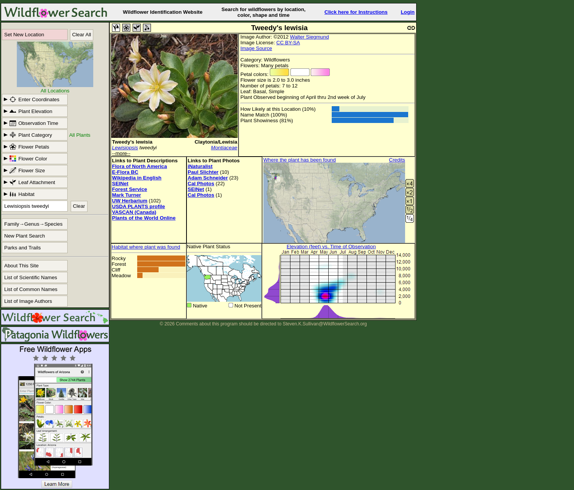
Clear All (81, 34)
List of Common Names (30, 289)
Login (408, 12)
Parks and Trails (22, 248)
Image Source (256, 48)
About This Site (21, 265)
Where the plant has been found (299, 160)
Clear (79, 206)
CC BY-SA (288, 42)
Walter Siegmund (309, 37)
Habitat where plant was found (146, 247)
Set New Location (24, 34)
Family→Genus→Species (33, 224)
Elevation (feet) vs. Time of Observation (331, 246)
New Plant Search (24, 236)
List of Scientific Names (30, 277)
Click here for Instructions (356, 12)
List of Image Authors (28, 301)
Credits (397, 160)
